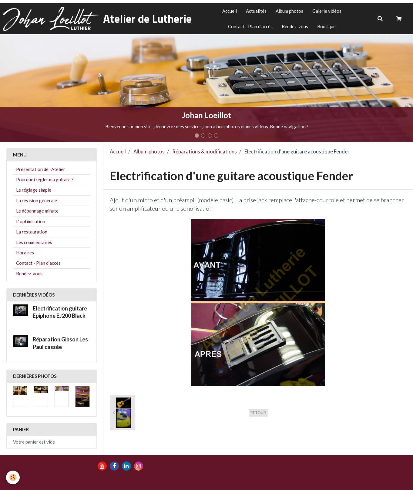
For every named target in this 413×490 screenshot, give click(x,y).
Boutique (326, 26)
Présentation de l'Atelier (40, 169)
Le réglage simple (33, 190)
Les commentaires (34, 242)
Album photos (289, 11)
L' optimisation (30, 221)
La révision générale (36, 200)
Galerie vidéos (326, 11)
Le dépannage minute (37, 210)
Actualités (256, 11)
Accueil (229, 11)
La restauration (31, 231)
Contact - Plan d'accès (250, 26)
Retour (258, 412)
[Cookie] (13, 477)
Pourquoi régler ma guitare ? (45, 179)
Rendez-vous (295, 26)
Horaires (25, 252)
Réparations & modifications (204, 152)
